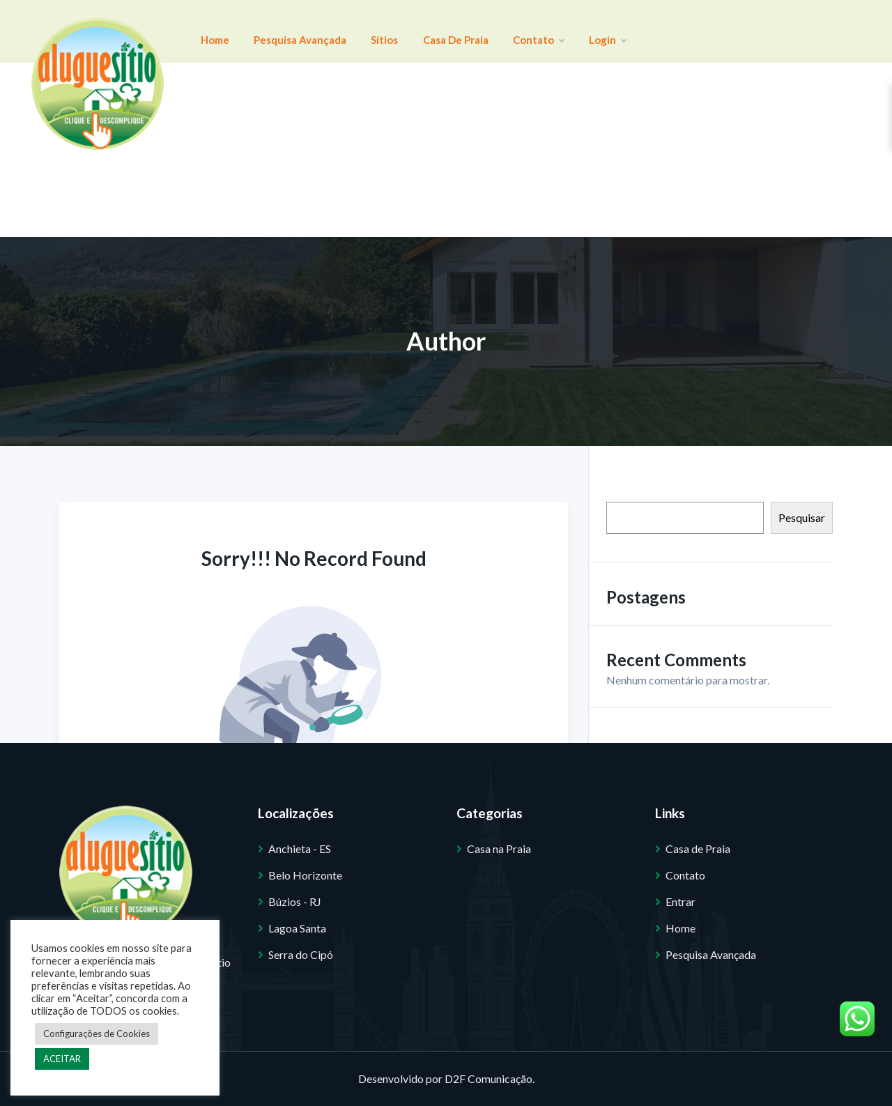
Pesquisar (801, 517)
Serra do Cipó (300, 954)
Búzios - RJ (294, 901)
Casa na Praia (499, 848)
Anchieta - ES (299, 848)
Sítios (350, 31)
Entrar (680, 901)
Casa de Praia (408, 31)
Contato (477, 31)
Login (534, 31)
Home (208, 31)
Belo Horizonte (305, 875)
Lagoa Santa (297, 928)
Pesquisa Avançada (279, 31)
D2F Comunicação (488, 1078)
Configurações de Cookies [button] (96, 1033)
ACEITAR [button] (62, 1058)
